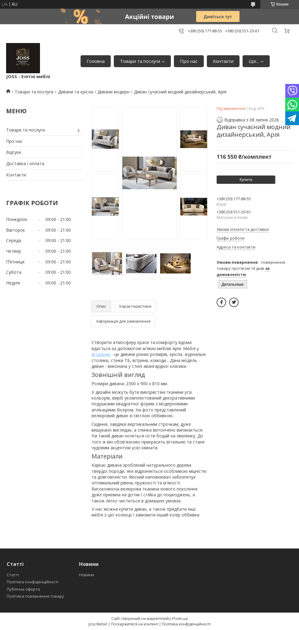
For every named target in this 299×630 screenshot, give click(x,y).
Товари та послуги (140, 61)
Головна (96, 61)
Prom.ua (180, 618)
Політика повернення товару (35, 596)
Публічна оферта (23, 589)
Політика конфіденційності (33, 582)
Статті (13, 575)
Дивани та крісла (75, 92)
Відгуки (13, 152)
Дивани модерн (113, 92)
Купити (246, 179)
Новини (86, 575)
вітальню (101, 354)
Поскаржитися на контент (134, 624)
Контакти (223, 61)
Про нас (189, 61)
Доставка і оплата (25, 163)
